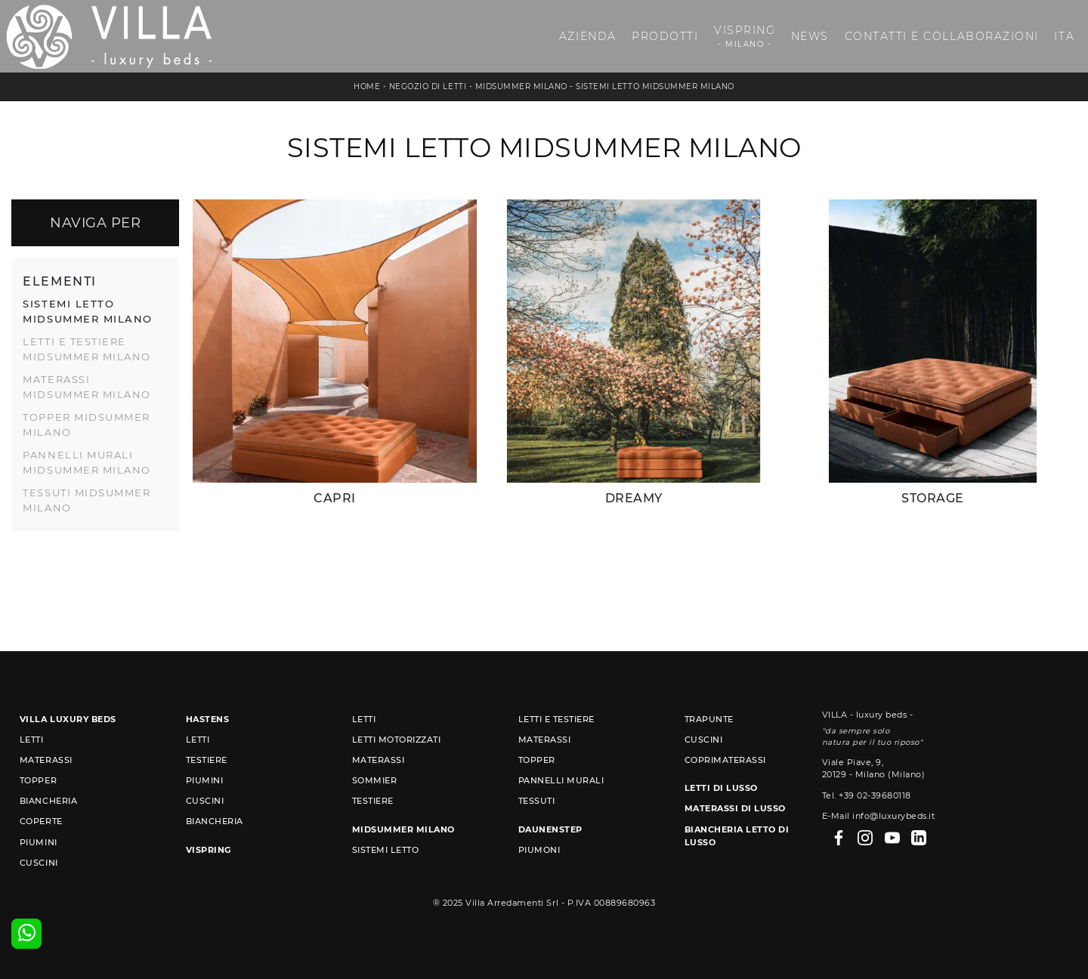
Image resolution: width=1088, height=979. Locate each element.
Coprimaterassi (725, 760)
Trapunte (709, 719)
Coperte (41, 821)
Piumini (38, 842)
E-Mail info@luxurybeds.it (878, 816)
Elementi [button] (59, 281)
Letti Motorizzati (396, 739)
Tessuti (536, 800)
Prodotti (665, 36)
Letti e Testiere (556, 719)
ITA (1064, 36)
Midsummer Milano (521, 86)
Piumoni (539, 850)
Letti (32, 739)
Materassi (46, 760)
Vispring (744, 36)
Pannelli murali (561, 780)
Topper (38, 780)
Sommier (374, 780)
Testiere (206, 760)
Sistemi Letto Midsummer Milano (655, 86)
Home (367, 86)
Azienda (588, 36)
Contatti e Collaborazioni (942, 36)
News (810, 36)
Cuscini (39, 862)
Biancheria (48, 800)
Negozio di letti (427, 86)
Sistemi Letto (385, 850)
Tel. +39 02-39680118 (866, 795)
